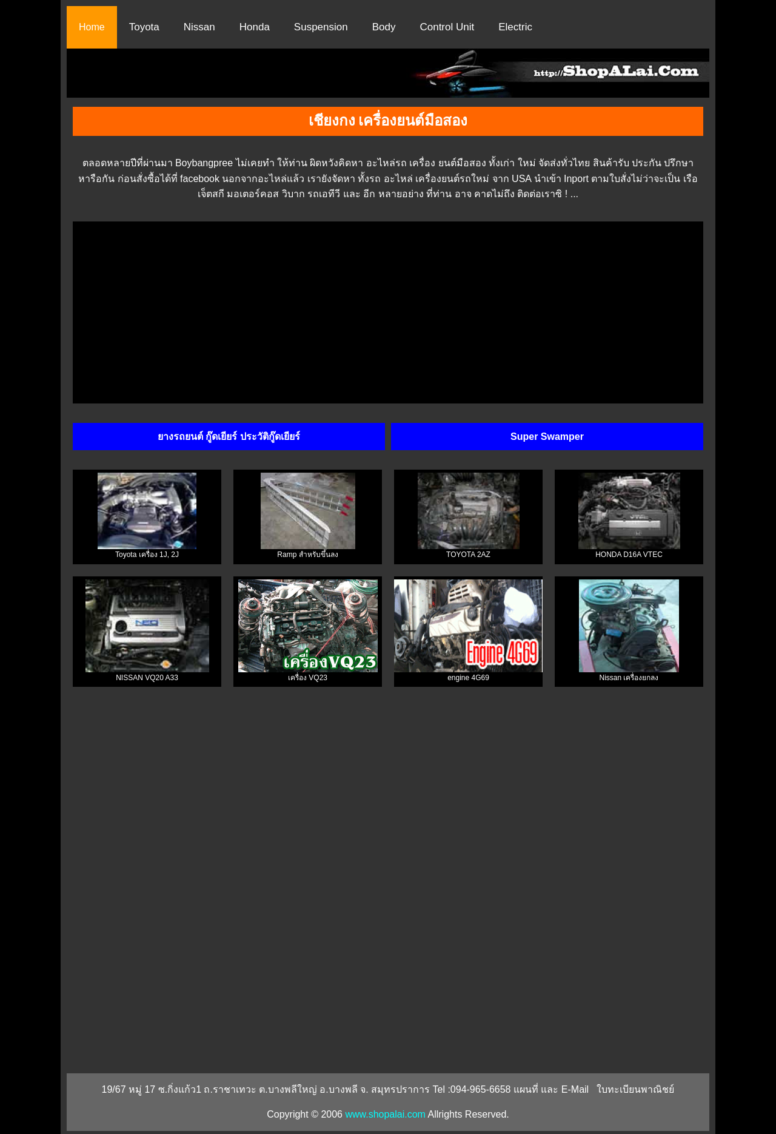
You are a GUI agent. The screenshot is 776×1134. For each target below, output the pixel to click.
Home (92, 27)
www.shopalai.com (385, 1114)
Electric (515, 27)
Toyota (144, 27)
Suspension (321, 27)
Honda (254, 27)
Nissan (199, 27)
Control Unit (447, 27)
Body (384, 27)
